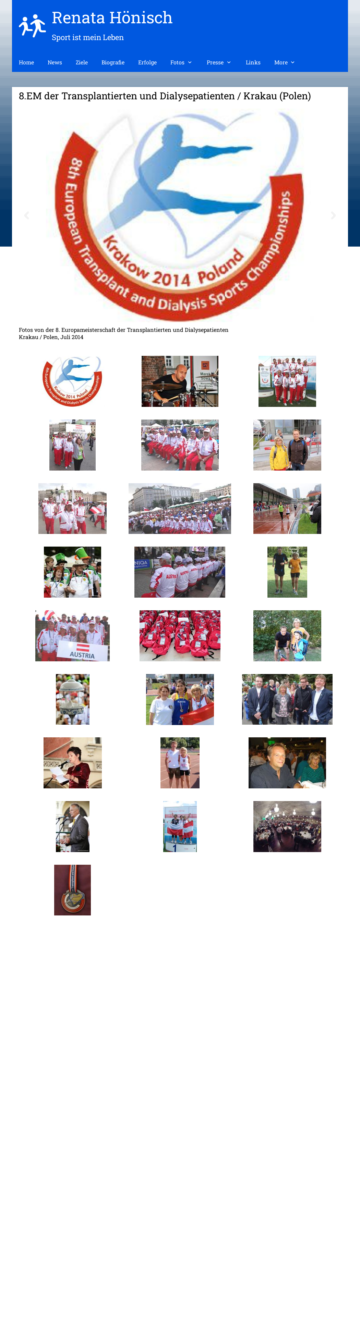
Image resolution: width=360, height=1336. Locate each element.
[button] (26, 215)
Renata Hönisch (112, 17)
